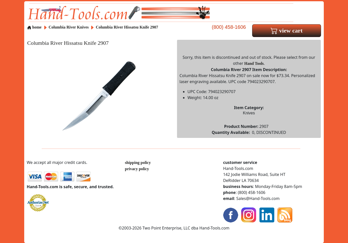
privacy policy (137, 169)
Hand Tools (254, 63)
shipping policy (138, 162)
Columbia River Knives (69, 27)
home (34, 27)
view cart (287, 30)
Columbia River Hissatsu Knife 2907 (127, 27)
